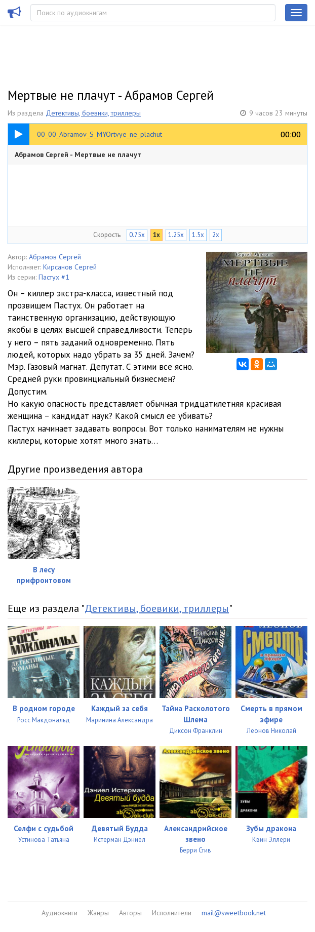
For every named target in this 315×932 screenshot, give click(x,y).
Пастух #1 (53, 277)
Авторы (130, 912)
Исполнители (171, 912)
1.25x (176, 234)
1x (156, 234)
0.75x (137, 234)
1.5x (198, 234)
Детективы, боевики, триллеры (93, 113)
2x (215, 234)
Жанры (98, 912)
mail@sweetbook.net (234, 912)
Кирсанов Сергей (70, 266)
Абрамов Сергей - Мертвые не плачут (78, 154)
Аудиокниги (59, 912)
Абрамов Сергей (55, 256)
